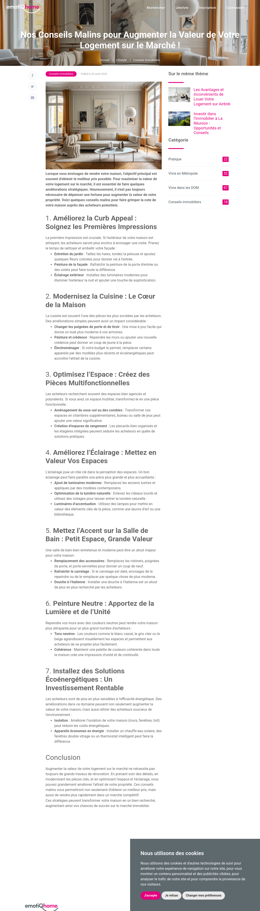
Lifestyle (182, 8)
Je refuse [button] (171, 895)
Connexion (235, 8)
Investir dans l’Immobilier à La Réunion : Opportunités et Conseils (208, 123)
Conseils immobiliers (146, 60)
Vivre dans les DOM (198, 187)
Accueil (104, 60)
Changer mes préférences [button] (203, 895)
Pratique (198, 159)
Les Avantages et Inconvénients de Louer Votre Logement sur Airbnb (212, 96)
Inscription (207, 8)
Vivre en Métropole (198, 173)
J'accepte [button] (150, 895)
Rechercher (156, 8)
